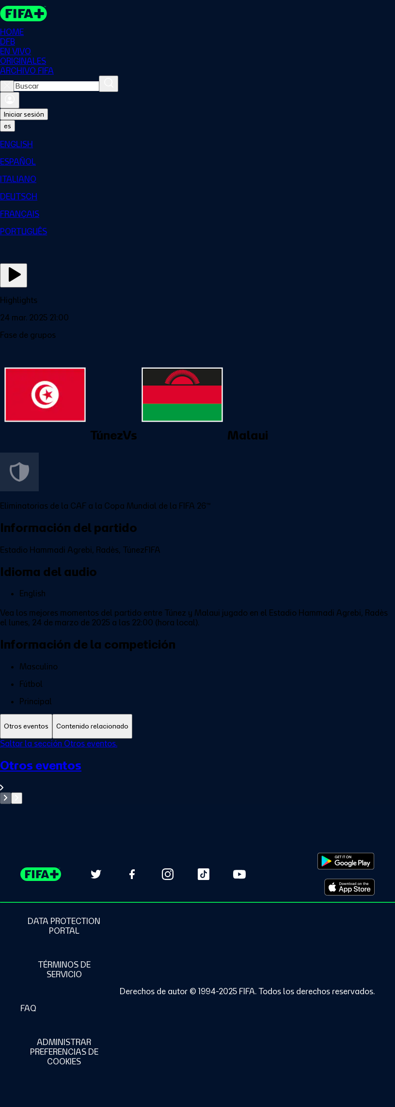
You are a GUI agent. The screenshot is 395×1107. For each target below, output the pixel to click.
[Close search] (7, 86)
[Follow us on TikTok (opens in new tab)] (203, 874)
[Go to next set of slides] (16, 798)
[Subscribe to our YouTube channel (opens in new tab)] (239, 874)
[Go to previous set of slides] (5, 798)
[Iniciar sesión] (9, 100)
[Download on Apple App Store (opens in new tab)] (349, 887)
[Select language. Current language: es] (7, 126)
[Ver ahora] (13, 275)
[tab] (26, 726)
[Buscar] (108, 84)
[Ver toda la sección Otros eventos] (197, 775)
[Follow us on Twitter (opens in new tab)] (96, 874)
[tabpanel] (197, 771)
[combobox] (56, 86)
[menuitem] (197, 144)
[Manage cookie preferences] (64, 1052)
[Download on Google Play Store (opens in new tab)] (346, 861)
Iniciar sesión (24, 114)
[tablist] (197, 726)
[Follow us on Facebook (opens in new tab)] (131, 874)
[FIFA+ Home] (23, 13)
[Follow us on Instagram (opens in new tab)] (167, 874)
